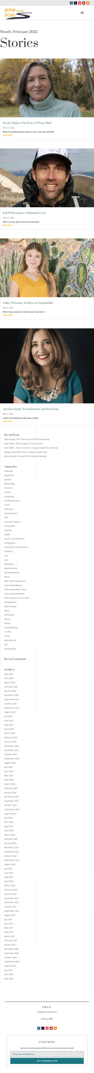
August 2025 (10, 712)
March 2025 (9, 733)
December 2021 (11, 898)
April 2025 (9, 729)
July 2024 (8, 767)
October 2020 (10, 957)
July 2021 (8, 919)
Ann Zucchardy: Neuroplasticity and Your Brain (31, 409)
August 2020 (10, 966)
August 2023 (10, 813)
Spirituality (9, 614)
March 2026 (9, 682)
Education (8, 509)
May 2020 (8, 978)
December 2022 (11, 847)
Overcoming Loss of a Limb (16, 598)
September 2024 (11, 758)
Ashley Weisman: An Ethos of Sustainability (28, 303)
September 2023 (11, 809)
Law (6, 555)
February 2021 (10, 940)
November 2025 (11, 699)
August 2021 (10, 915)
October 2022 (10, 856)
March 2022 (9, 885)
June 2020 (8, 974)
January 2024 (10, 792)
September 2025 (11, 708)
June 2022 (8, 873)
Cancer (7, 492)
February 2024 (10, 788)
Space (7, 610)
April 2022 (9, 881)
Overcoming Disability (14, 593)
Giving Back (9, 526)
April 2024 (9, 779)
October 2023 (10, 805)
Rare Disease (10, 606)
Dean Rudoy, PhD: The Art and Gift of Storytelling (26, 439)
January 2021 (10, 944)
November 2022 (11, 851)
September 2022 (11, 860)
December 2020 (11, 949)
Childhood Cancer (12, 500)
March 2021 (9, 936)
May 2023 (8, 826)
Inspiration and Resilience (16, 547)
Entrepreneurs (11, 513)
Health (7, 534)
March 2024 (9, 784)
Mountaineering (11, 572)
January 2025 (10, 741)
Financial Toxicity (12, 522)
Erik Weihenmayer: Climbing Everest (24, 213)
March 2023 (9, 834)
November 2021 (11, 902)
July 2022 (8, 868)
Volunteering (10, 640)
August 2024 (10, 763)
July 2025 (8, 716)
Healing (7, 530)
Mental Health (10, 568)
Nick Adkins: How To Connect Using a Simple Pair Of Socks (31, 447)
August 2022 (10, 864)
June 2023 (8, 822)
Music (7, 576)
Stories (7, 623)
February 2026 (10, 686)
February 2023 (10, 839)
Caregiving (9, 496)
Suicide (7, 631)
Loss (6, 560)
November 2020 (11, 953)
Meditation (9, 564)
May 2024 (8, 775)
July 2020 (8, 970)
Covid (6, 504)
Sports (7, 619)
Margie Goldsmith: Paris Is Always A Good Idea (25, 452)
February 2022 (10, 889)
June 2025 (8, 720)
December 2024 (11, 746)
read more (8, 135)
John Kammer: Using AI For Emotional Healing (25, 456)
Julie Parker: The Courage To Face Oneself (23, 443)
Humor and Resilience (14, 538)
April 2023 (9, 830)
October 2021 (10, 906)
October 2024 (10, 754)
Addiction (8, 471)
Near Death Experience (15, 581)
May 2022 (8, 877)
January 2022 (10, 894)
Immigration (10, 543)
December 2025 (11, 695)
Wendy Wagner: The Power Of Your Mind (27, 123)
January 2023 (10, 843)
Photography (10, 602)
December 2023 (11, 796)
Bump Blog (9, 483)
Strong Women (11, 627)
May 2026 (8, 674)
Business (8, 488)
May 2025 (8, 724)
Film (6, 517)
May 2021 (8, 927)
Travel (7, 636)
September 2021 (11, 911)
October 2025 (10, 703)
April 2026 (9, 678)
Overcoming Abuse (13, 585)
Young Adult (10, 648)
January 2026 (10, 691)
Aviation (8, 479)
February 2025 (10, 737)
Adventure (9, 475)
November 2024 (11, 750)
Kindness (8, 551)
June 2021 (8, 923)
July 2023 (8, 817)
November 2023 (11, 801)
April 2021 (9, 932)
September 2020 (11, 961)
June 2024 (8, 771)
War (6, 644)
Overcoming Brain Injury (15, 589)
